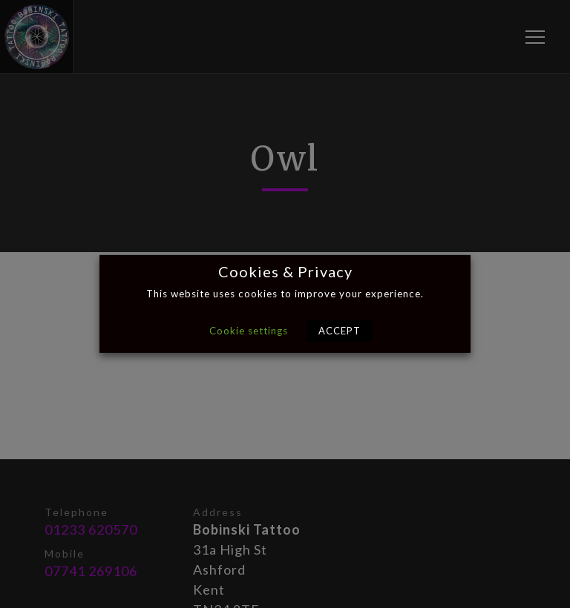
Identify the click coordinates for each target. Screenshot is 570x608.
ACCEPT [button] (339, 331)
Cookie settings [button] (248, 331)
